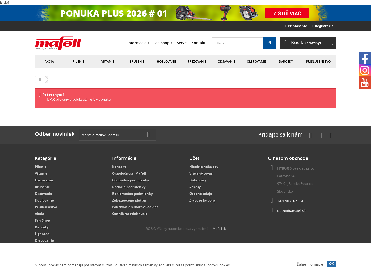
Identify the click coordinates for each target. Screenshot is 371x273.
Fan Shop (42, 220)
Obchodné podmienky (130, 180)
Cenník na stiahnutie (130, 213)
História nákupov (203, 166)
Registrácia (323, 25)
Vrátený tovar (201, 173)
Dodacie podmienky (128, 186)
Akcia (49, 61)
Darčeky (286, 61)
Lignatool (42, 233)
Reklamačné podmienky (132, 193)
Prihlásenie (296, 25)
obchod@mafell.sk (291, 210)
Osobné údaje (200, 193)
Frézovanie (197, 61)
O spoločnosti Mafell (129, 173)
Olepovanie (256, 61)
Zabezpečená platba (129, 200)
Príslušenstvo (318, 61)
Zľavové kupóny (202, 200)
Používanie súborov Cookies (135, 207)
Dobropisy (197, 180)
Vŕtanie (107, 61)
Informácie (137, 42)
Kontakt (198, 42)
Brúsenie (137, 61)
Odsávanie (226, 61)
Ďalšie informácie (310, 264)
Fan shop (162, 42)
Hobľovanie (167, 61)
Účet (194, 158)
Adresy (195, 186)
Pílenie (78, 61)
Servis (182, 42)
